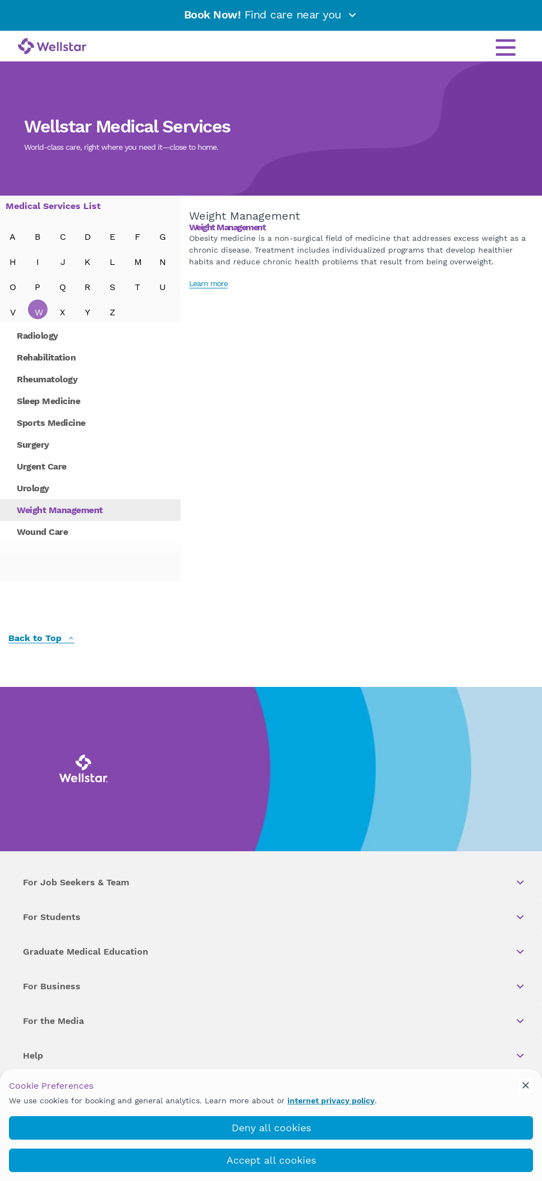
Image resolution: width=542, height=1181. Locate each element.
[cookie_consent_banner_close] (526, 1085)
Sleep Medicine (48, 401)
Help (274, 1055)
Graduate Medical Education (274, 951)
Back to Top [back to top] (41, 638)
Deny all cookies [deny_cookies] (271, 1127)
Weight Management (60, 510)
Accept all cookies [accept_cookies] (271, 1160)
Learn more (208, 283)
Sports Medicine (51, 423)
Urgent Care (42, 466)
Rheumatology (47, 379)
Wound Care (42, 532)
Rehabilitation (46, 357)
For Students (274, 917)
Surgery (33, 444)
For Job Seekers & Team (274, 882)
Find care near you (271, 14)
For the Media (274, 1021)
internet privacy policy (331, 1100)
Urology (33, 488)
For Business (274, 986)
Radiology (37, 335)
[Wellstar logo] (52, 47)
